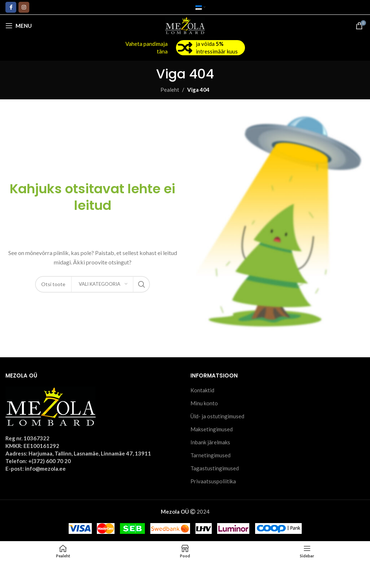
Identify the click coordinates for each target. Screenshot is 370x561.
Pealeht (169, 89)
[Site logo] (185, 25)
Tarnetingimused (210, 455)
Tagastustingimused (214, 468)
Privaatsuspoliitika (213, 481)
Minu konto (204, 403)
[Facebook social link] (10, 7)
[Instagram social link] (23, 7)
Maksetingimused (211, 429)
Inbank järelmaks (210, 442)
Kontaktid (202, 390)
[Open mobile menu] (18, 25)
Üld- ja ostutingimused (217, 416)
